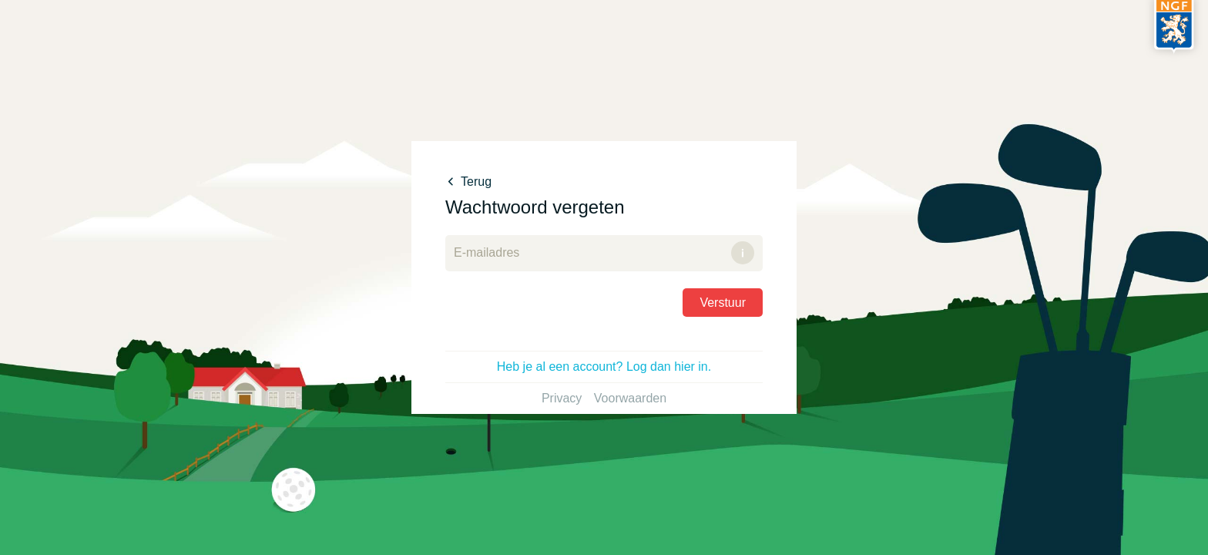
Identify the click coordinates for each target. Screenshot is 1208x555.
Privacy (562, 398)
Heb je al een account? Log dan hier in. (604, 366)
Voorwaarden (630, 398)
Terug (468, 182)
